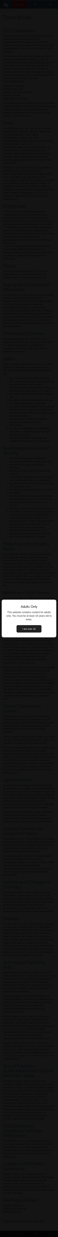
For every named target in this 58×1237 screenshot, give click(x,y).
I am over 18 (29, 629)
